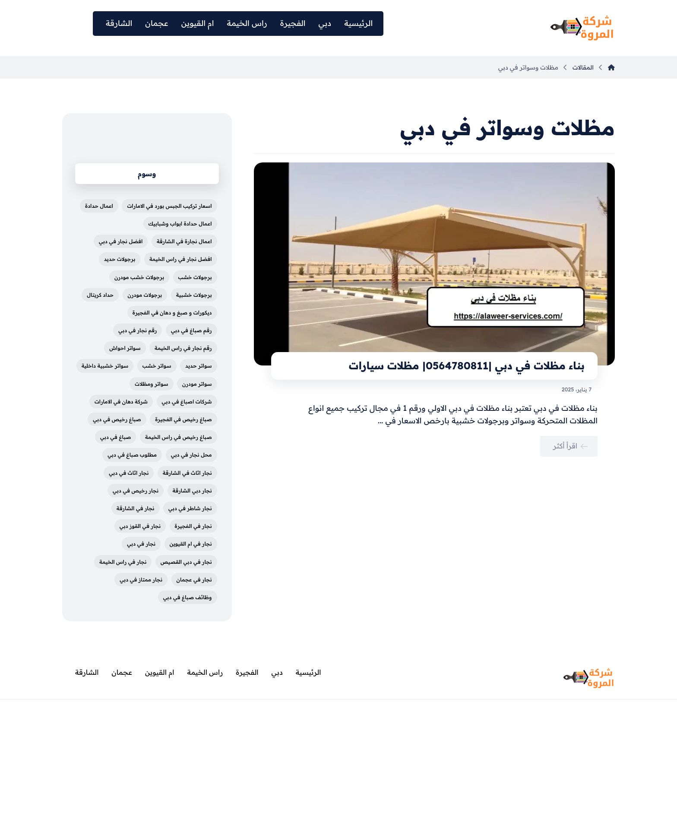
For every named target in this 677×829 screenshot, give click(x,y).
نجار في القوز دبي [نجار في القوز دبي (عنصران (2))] (140, 526)
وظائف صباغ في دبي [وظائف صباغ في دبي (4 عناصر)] (187, 597)
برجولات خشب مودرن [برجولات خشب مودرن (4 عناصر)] (139, 277)
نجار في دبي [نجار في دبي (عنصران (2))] (141, 543)
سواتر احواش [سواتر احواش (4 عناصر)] (124, 348)
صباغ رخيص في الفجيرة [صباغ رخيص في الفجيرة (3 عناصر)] (183, 419)
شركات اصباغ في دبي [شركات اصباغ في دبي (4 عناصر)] (187, 401)
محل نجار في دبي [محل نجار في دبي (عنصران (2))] (191, 454)
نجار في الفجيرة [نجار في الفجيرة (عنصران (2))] (193, 526)
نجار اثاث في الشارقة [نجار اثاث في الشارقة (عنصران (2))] (187, 473)
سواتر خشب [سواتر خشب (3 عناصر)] (156, 365)
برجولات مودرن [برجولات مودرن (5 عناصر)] (145, 295)
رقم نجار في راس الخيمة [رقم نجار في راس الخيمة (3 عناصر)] (183, 348)
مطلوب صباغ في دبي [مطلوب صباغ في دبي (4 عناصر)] (132, 454)
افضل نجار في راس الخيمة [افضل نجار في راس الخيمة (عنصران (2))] (180, 259)
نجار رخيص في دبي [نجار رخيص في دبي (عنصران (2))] (135, 490)
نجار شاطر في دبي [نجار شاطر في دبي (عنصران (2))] (190, 508)
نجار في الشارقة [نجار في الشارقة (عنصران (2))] (136, 508)
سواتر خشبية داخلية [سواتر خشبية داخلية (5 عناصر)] (105, 365)
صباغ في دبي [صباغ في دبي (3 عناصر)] (115, 437)
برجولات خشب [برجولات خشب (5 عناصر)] (195, 277)
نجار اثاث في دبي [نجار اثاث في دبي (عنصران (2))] (129, 473)
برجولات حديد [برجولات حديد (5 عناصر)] (120, 259)
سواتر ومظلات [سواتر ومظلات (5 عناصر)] (151, 384)
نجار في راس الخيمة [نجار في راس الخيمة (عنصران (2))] (122, 562)
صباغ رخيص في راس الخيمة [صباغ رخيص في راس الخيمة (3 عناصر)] (178, 437)
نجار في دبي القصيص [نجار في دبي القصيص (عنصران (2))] (186, 562)
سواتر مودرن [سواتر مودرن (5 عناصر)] (197, 384)
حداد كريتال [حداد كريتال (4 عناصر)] (100, 295)
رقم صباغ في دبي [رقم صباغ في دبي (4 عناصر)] (191, 330)
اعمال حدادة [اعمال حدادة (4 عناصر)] (99, 206)
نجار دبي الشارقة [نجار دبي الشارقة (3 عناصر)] (192, 490)
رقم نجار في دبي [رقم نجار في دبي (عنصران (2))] (137, 330)
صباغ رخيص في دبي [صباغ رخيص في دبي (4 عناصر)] (117, 419)
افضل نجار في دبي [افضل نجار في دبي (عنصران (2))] (120, 241)
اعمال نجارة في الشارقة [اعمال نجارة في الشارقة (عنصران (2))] (184, 241)
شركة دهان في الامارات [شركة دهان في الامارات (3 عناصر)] (121, 401)
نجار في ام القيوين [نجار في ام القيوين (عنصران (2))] (191, 543)
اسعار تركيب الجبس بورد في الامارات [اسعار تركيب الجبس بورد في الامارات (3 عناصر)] (169, 206)
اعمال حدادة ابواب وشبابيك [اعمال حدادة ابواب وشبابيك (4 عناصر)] (180, 223)
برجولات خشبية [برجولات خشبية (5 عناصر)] (194, 295)
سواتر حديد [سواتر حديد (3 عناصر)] (198, 365)
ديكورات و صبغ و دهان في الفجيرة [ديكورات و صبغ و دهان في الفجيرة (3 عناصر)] (172, 312)
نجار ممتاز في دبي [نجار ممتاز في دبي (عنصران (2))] (141, 579)
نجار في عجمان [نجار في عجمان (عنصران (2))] (194, 579)
